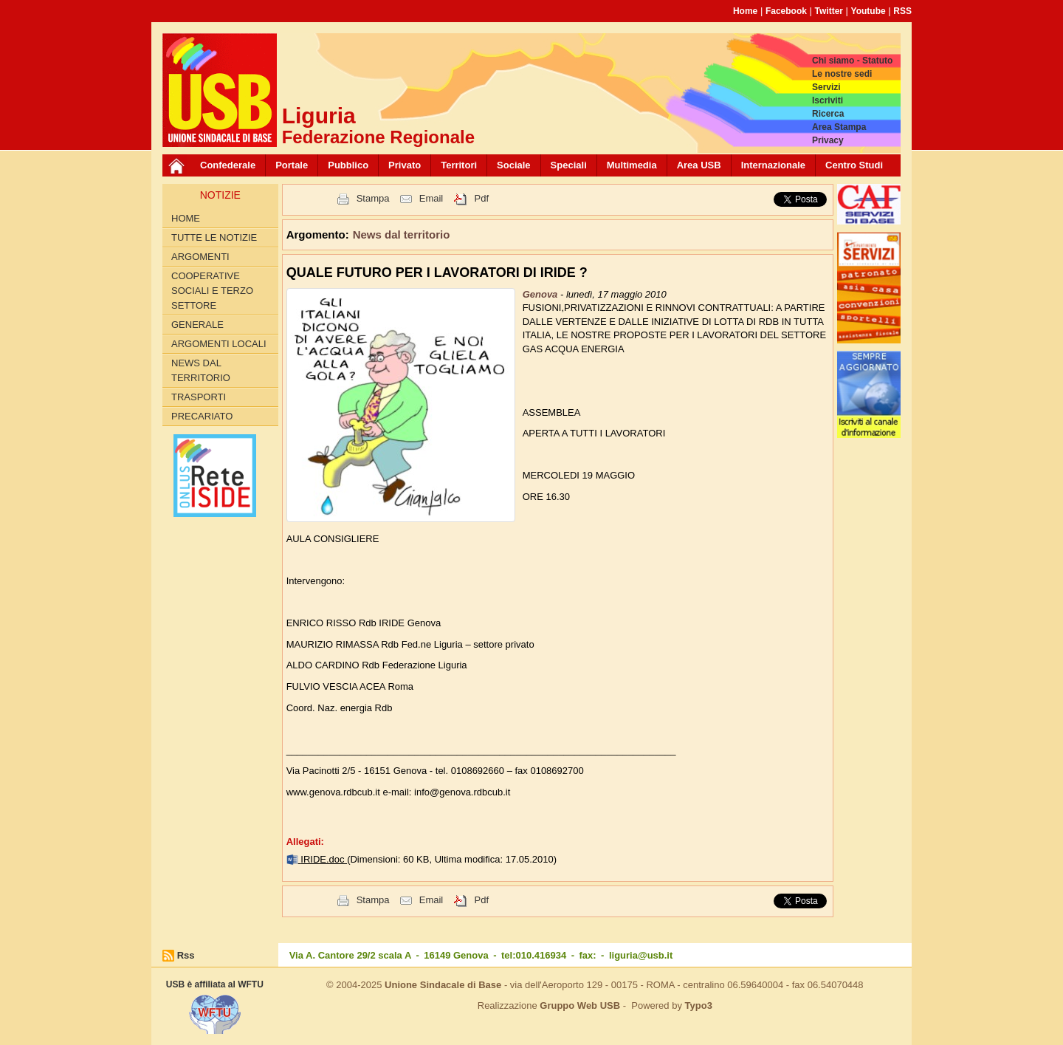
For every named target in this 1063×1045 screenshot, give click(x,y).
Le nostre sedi (842, 74)
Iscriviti (827, 100)
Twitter (829, 11)
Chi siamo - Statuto (852, 60)
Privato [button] (404, 165)
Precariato (202, 416)
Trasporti (198, 396)
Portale (291, 165)
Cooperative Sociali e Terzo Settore (212, 290)
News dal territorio (200, 370)
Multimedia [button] (632, 165)
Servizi (826, 87)
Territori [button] (459, 165)
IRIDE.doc (323, 859)
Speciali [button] (569, 165)
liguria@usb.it (640, 955)
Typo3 (698, 1005)
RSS (902, 11)
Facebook (786, 11)
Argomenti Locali (218, 343)
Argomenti (200, 256)
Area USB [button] (699, 165)
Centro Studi (854, 165)
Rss (186, 955)
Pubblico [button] (348, 165)
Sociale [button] (514, 165)
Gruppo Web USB (580, 1005)
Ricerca (828, 114)
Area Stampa (839, 127)
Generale (197, 324)
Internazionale (773, 165)
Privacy (828, 140)
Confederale (227, 165)
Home (745, 11)
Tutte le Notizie (214, 237)
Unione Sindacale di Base (443, 984)
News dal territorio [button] (401, 234)
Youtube (868, 11)
